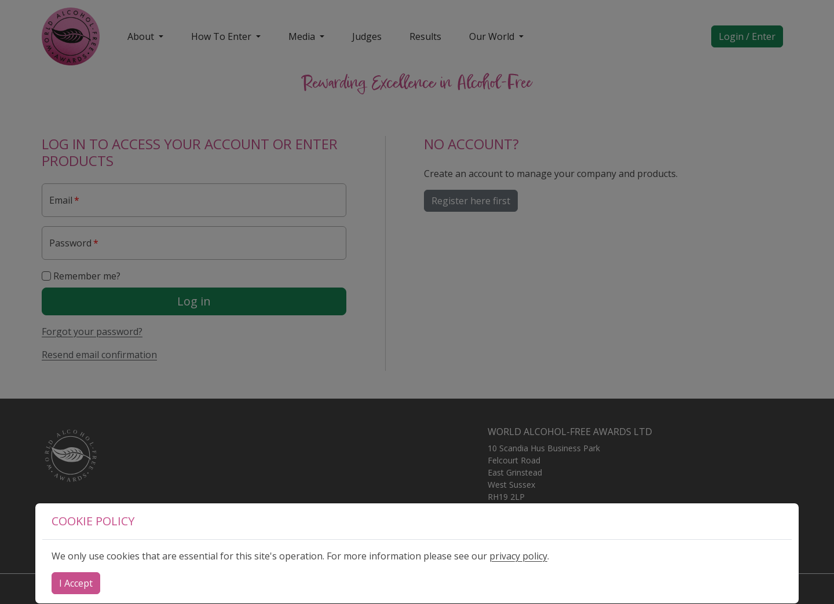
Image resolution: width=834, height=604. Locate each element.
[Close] (76, 583)
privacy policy (518, 556)
